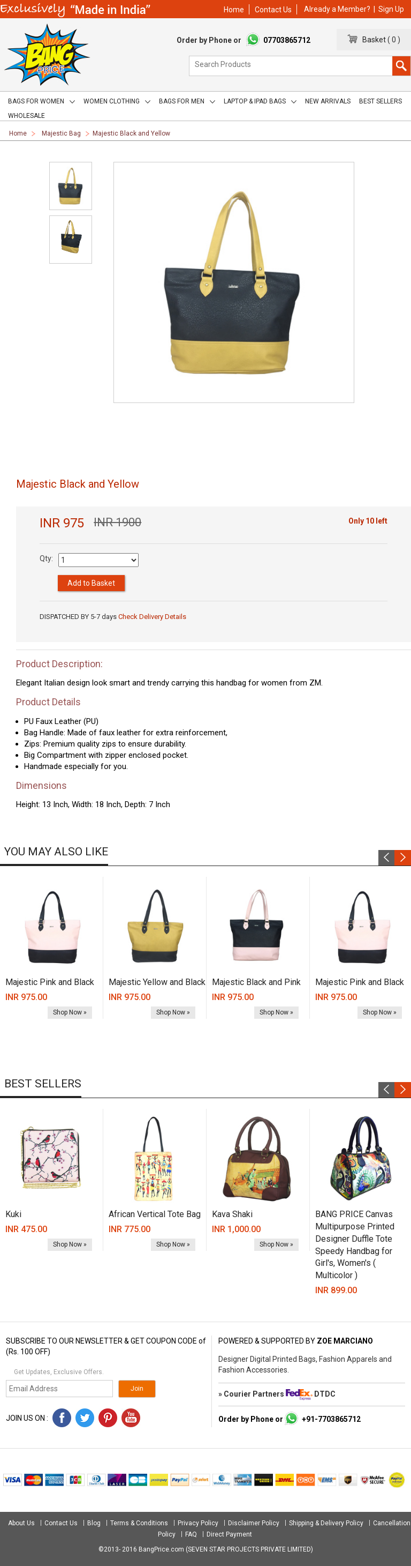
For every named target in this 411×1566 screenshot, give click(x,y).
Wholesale (26, 116)
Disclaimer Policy (253, 1523)
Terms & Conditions (139, 1523)
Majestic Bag (61, 133)
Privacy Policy (198, 1523)
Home (234, 9)
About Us (22, 1523)
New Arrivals (328, 101)
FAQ (191, 1534)
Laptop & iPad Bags (260, 101)
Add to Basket (91, 583)
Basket (371, 39)
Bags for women (41, 101)
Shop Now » (70, 1012)
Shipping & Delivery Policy (326, 1523)
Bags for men (187, 101)
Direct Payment (229, 1534)
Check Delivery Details (152, 617)
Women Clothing (116, 101)
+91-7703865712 (331, 1419)
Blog (94, 1523)
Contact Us (273, 9)
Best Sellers (380, 101)
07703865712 (286, 40)
